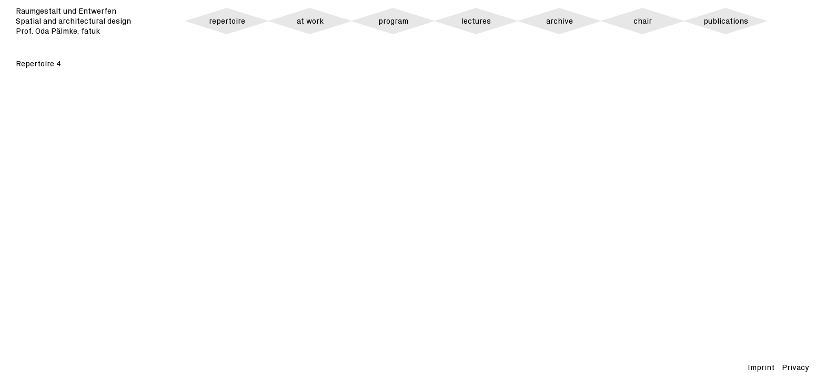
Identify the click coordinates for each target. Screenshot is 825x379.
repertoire (227, 21)
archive (559, 21)
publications (725, 21)
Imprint (761, 368)
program (393, 21)
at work (310, 21)
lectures (476, 21)
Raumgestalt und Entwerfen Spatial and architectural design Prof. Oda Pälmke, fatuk (73, 21)
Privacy (795, 368)
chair (642, 21)
